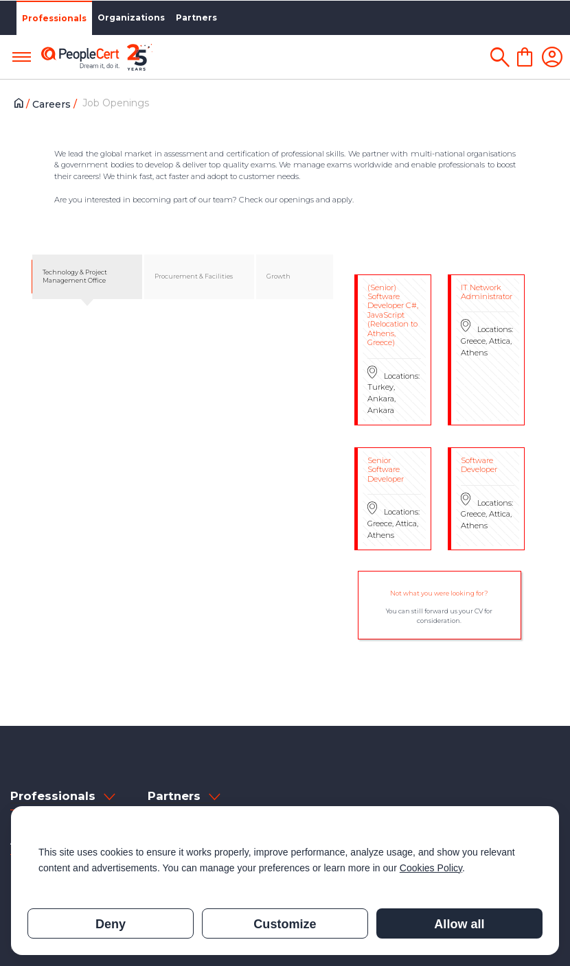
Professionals (54, 18)
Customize (284, 924)
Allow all (459, 924)
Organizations (131, 17)
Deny (110, 924)
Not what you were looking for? (439, 593)
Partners (196, 17)
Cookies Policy (431, 867)
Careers (52, 104)
